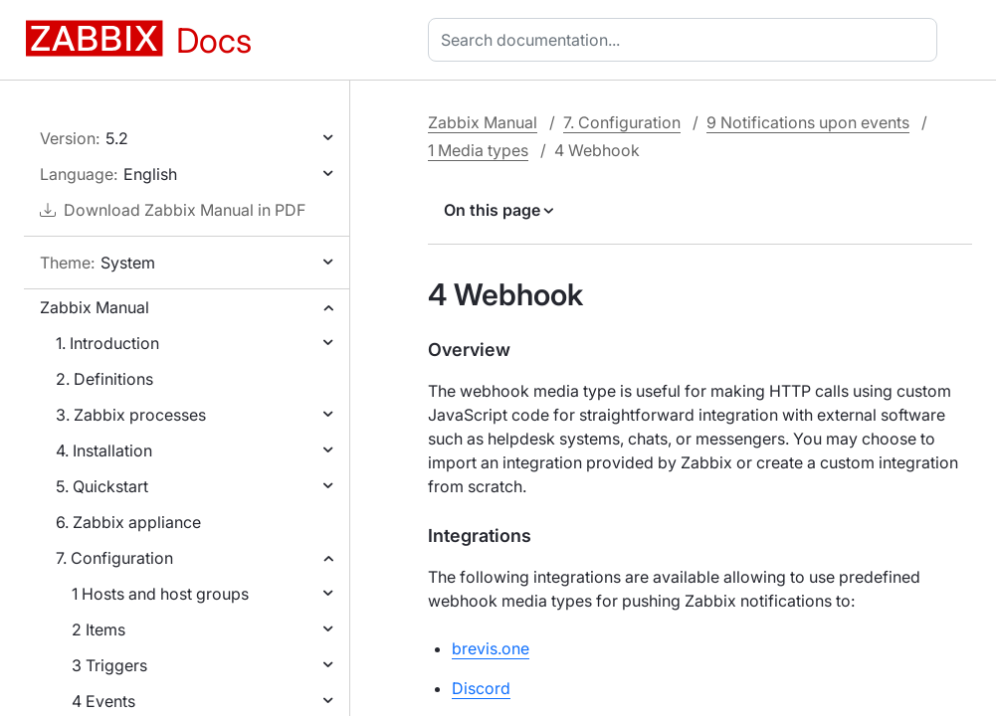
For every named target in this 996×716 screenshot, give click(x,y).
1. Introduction (107, 343)
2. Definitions (104, 379)
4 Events (103, 701)
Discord (481, 688)
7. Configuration (114, 558)
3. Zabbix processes (131, 415)
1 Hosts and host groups (160, 594)
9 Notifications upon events (807, 122)
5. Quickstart (102, 486)
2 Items (98, 629)
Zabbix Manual (94, 307)
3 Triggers (109, 665)
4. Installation (104, 450)
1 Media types (478, 150)
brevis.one (490, 648)
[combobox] (686, 40)
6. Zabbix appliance (128, 522)
